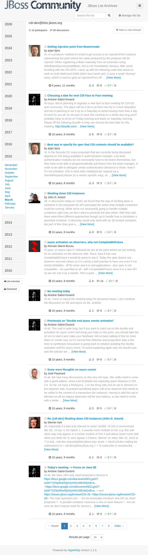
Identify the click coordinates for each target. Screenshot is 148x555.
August (9, 180)
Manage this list (129, 15)
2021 (8, 84)
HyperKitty (74, 550)
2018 (8, 120)
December (11, 165)
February (10, 203)
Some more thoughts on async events (70, 369)
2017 (8, 132)
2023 (8, 60)
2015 (8, 156)
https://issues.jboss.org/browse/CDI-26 (67, 494)
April (7, 195)
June (8, 188)
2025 (8, 36)
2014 (8, 222)
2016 (8, 144)
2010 (8, 270)
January (9, 207)
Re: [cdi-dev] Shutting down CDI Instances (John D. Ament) (83, 418)
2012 (8, 246)
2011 (8, 259)
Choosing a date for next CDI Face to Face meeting (78, 95)
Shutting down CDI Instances (64, 193)
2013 (8, 234)
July (7, 184)
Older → (119, 525)
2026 (8, 24)
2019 (8, 108)
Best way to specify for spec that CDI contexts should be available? (89, 144)
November (11, 168)
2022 (8, 72)
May (7, 192)
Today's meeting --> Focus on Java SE (70, 467)
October (9, 172)
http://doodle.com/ (66, 126)
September (11, 176)
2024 (8, 48)
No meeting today (57, 291)
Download (10, 289)
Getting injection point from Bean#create (72, 46)
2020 (8, 96)
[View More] (113, 77)
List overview (12, 281)
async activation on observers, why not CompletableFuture (83, 242)
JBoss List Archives (61, 6)
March (9, 199)
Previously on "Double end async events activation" (79, 320)
